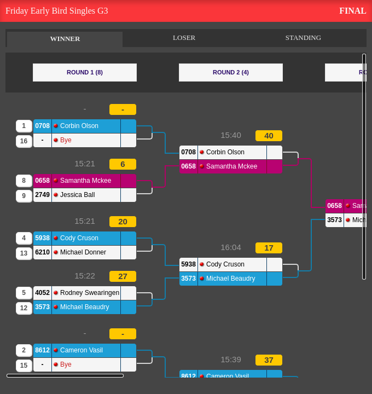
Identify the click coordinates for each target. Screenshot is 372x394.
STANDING (303, 37)
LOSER (184, 37)
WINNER (65, 38)
